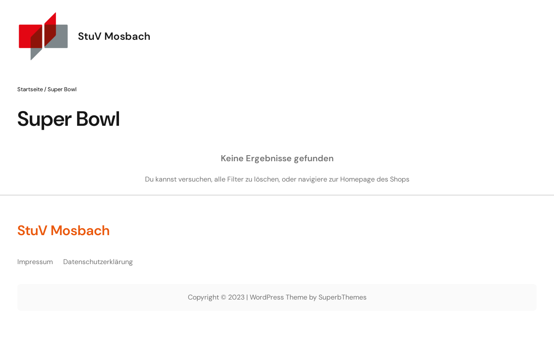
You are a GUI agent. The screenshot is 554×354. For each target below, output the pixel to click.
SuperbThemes (343, 297)
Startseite (30, 89)
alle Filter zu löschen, (247, 179)
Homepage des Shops (374, 179)
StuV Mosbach (114, 36)
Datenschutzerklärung (98, 261)
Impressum (35, 261)
